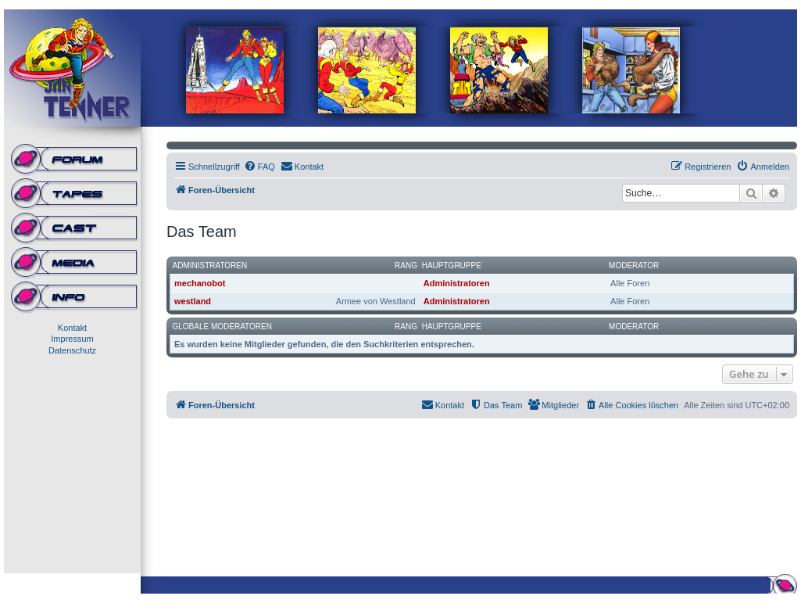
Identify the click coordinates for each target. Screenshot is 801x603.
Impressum (72, 338)
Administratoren (210, 265)
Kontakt (72, 327)
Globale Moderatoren (222, 326)
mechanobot (199, 283)
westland (192, 301)
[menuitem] (259, 166)
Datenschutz (72, 350)
